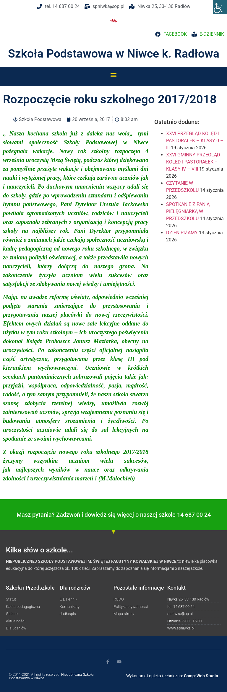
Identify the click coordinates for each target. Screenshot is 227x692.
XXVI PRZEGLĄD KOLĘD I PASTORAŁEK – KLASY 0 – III (194, 140)
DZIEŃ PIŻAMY (182, 232)
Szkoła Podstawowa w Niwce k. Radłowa (113, 53)
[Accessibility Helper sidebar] (220, 7)
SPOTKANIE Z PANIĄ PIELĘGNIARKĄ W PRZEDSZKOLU (188, 211)
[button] (114, 75)
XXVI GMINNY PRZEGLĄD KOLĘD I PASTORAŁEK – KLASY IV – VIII (193, 162)
